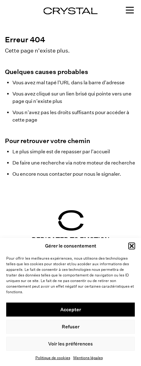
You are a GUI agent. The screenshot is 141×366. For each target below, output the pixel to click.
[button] (132, 246)
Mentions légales (88, 357)
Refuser (71, 327)
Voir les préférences (70, 344)
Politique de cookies (52, 357)
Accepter (70, 310)
